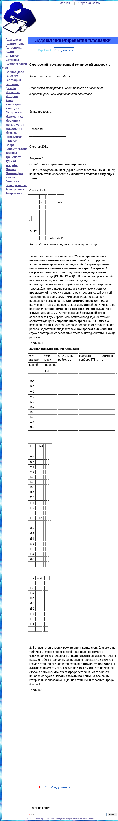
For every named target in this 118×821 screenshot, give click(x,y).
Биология (12, 55)
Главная (64, 3)
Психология (14, 136)
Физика (11, 169)
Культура (12, 108)
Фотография (14, 173)
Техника (11, 152)
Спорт (10, 145)
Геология (12, 84)
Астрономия (14, 47)
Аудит (10, 51)
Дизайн (11, 88)
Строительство (17, 148)
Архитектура (15, 43)
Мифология (14, 128)
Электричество (16, 185)
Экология (12, 181)
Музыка (11, 132)
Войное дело (15, 72)
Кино (9, 100)
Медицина (13, 120)
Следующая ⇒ (63, 50)
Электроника (15, 189)
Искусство (13, 92)
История (12, 96)
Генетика (12, 76)
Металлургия (15, 124)
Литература (14, 112)
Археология (14, 39)
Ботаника (12, 59)
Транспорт (13, 157)
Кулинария (13, 104)
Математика (14, 116)
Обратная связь (89, 3)
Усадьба (12, 165)
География (13, 80)
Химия (10, 177)
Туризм (11, 161)
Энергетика (14, 193)
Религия (11, 140)
